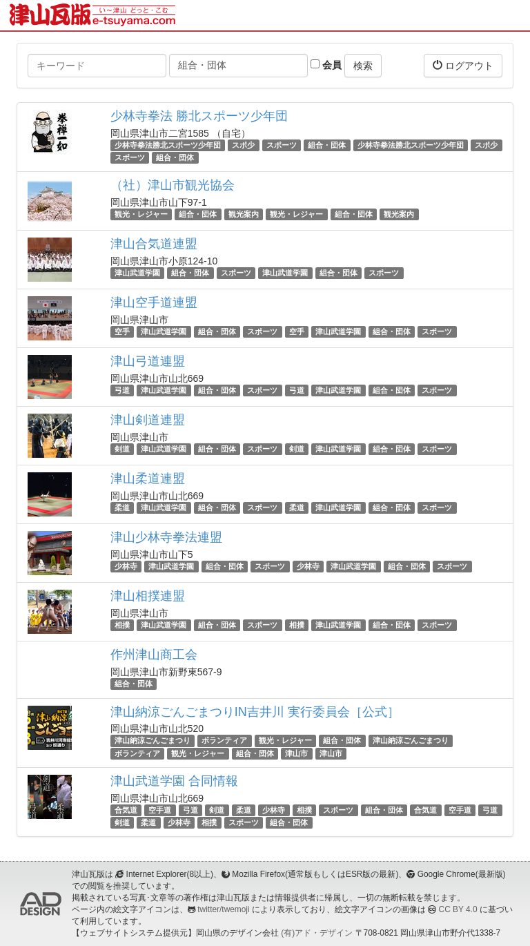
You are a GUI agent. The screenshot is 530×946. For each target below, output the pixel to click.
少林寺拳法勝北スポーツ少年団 (168, 145)
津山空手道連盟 (153, 302)
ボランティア (224, 741)
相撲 (122, 625)
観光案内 (243, 214)
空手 (122, 331)
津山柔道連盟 (147, 478)
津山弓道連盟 (147, 361)
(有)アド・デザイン (317, 933)
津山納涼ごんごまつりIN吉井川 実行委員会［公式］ (255, 712)
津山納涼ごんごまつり (152, 741)
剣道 (122, 449)
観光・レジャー (141, 214)
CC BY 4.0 (458, 909)
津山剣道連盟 (147, 420)
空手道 (159, 810)
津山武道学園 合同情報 (174, 781)
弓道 (122, 390)
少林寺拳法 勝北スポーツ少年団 (199, 116)
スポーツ (281, 145)
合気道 (126, 810)
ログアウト (463, 65)
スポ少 (243, 145)
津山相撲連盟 (147, 596)
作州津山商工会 (153, 655)
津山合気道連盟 (153, 244)
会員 (326, 64)
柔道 (122, 507)
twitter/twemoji (223, 909)
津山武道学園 (137, 273)
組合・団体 (327, 145)
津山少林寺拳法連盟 (166, 537)
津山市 (296, 753)
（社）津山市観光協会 (172, 185)
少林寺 (126, 566)
